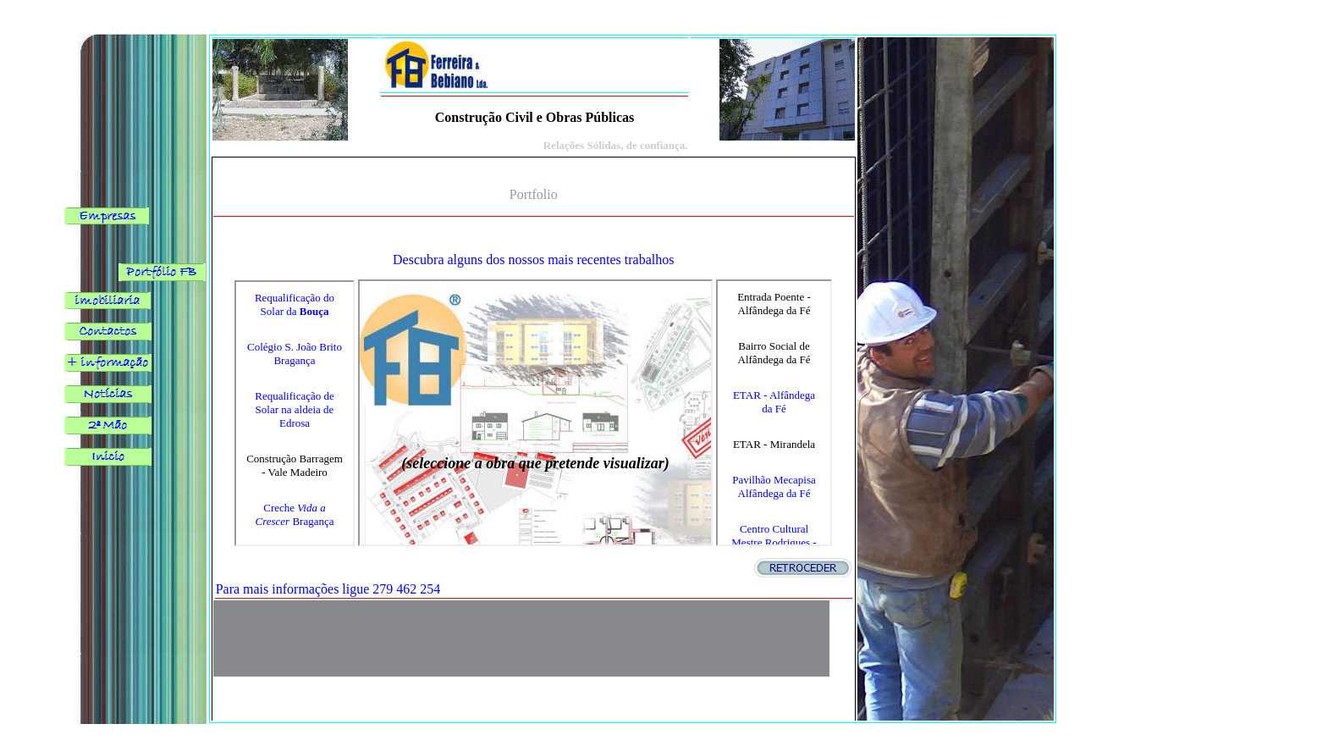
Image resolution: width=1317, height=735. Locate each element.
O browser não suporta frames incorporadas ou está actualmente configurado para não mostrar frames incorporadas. (294, 413)
